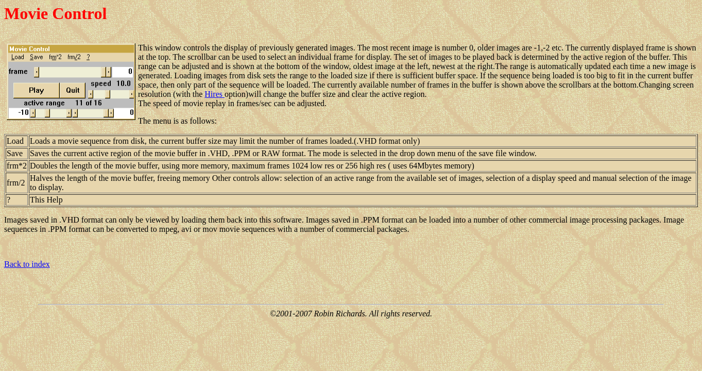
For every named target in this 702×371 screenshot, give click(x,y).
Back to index (27, 264)
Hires (214, 94)
